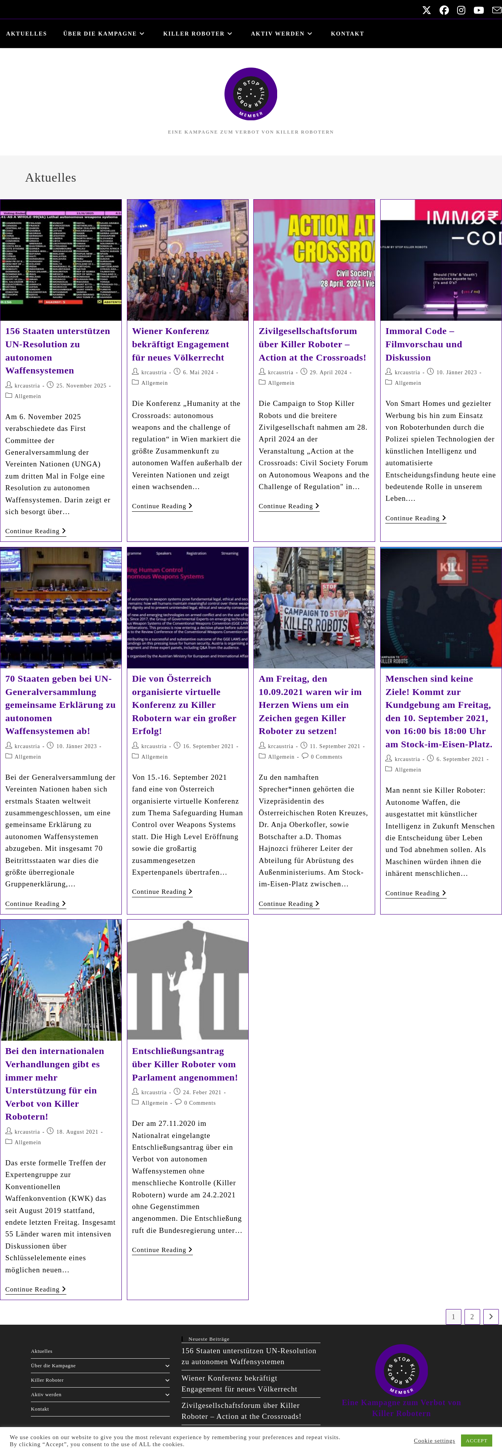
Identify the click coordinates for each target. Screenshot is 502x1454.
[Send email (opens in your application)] (494, 10)
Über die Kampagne (100, 1365)
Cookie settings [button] (434, 1441)
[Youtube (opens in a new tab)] (477, 10)
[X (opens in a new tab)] (425, 10)
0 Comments (327, 757)
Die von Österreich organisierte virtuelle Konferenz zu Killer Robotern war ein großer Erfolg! (184, 704)
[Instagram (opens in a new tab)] (459, 10)
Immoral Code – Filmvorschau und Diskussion (423, 344)
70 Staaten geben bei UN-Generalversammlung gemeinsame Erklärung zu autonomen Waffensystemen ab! (60, 704)
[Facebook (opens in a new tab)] (442, 10)
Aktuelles (41, 1351)
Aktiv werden (100, 1394)
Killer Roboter (100, 1380)
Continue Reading (35, 531)
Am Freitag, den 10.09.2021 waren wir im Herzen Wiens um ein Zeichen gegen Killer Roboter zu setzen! (310, 704)
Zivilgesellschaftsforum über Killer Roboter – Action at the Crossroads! (313, 344)
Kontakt (40, 1409)
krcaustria (27, 386)
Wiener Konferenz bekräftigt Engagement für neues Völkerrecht (180, 344)
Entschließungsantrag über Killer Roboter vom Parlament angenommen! (185, 1064)
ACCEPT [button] (477, 1440)
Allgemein (28, 396)
